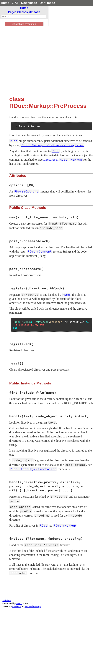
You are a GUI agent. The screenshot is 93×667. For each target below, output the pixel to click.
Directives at (63, 159)
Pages (12, 12)
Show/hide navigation (24, 24)
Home (5, 2)
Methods (34, 12)
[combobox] (23, 16)
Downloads (29, 2)
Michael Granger (33, 606)
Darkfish (16, 606)
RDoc (19, 603)
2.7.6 (15, 2)
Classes (22, 12)
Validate (6, 600)
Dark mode (47, 2)
